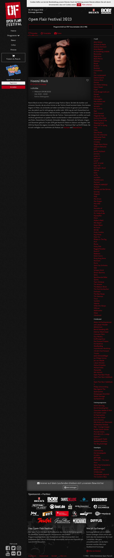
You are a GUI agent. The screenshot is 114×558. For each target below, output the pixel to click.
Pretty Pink (97, 246)
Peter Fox (97, 237)
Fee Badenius (98, 344)
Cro (95, 73)
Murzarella (97, 370)
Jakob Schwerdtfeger (101, 356)
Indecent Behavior (100, 147)
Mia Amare (97, 199)
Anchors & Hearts (100, 44)
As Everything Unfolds (101, 52)
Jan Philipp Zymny (100, 358)
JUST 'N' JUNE (99, 163)
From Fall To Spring (100, 125)
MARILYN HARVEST (101, 185)
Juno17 (96, 161)
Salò (95, 268)
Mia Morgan (98, 201)
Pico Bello (97, 467)
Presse (13, 50)
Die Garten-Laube (100, 413)
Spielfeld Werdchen (100, 441)
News (13, 40)
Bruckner (97, 68)
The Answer (98, 284)
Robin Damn (98, 256)
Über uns (63, 556)
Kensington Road (100, 168)
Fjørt (95, 111)
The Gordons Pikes (100, 477)
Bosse (96, 63)
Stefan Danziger (99, 396)
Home (13, 31)
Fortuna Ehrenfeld (100, 118)
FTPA (95, 128)
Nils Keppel (97, 223)
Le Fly (96, 175)
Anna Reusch (98, 49)
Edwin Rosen (98, 87)
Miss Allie (97, 204)
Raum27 (96, 251)
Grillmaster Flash (99, 137)
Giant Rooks (98, 132)
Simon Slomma (99, 272)
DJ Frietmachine (99, 415)
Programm (13, 35)
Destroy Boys (98, 80)
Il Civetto (97, 142)
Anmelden (13, 87)
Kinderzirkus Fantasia (101, 425)
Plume (96, 244)
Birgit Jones (97, 56)
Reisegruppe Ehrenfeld (101, 394)
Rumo (96, 263)
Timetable (46, 33)
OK (79, 5)
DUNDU (97, 455)
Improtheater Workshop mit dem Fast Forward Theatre (102, 350)
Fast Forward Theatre (101, 341)
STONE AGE (98, 472)
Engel (96, 89)
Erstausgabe (98, 99)
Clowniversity (98, 451)
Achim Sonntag (99, 406)
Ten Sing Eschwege (100, 444)
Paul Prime (97, 235)
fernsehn (97, 106)
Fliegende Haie (99, 116)
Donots (96, 82)
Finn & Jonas (98, 109)
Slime (96, 275)
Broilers (96, 66)
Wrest (96, 313)
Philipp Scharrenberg (101, 387)
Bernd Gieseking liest (101, 408)
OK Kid (96, 230)
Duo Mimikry (98, 337)
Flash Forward (99, 113)
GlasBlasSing (98, 346)
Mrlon (96, 218)
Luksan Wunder (99, 363)
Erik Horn (97, 97)
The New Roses (99, 294)
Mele (95, 196)
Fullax (96, 130)
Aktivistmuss (98, 327)
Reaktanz (97, 254)
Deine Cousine (99, 78)
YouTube (66, 127)
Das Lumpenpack (100, 75)
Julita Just (97, 158)
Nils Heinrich (98, 372)
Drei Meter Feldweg (100, 85)
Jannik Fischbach (99, 151)
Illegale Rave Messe (100, 144)
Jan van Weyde (99, 360)
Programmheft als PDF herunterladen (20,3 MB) (70, 27)
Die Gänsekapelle (100, 453)
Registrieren (13, 83)
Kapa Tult (97, 166)
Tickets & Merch (13, 57)
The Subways (98, 296)
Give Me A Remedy (100, 135)
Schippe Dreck (99, 270)
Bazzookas (97, 54)
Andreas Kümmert (100, 47)
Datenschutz (43, 556)
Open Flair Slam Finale (101, 375)
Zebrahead (97, 315)
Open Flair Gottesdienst (102, 465)
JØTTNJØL (97, 458)
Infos (13, 45)
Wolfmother (98, 310)
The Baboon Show (100, 287)
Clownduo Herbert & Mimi (103, 410)
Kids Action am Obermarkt (103, 422)
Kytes (95, 173)
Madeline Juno (99, 180)
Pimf (95, 242)
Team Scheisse (99, 282)
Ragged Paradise (99, 249)
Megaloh (97, 194)
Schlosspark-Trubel (100, 439)
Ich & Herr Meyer (99, 417)
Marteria (96, 187)
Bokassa (96, 61)
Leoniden (97, 177)
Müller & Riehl (98, 220)
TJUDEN (97, 301)
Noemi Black (98, 225)
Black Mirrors (98, 59)
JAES (95, 149)
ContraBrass (98, 70)
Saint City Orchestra (101, 265)
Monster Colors (99, 432)
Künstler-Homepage (38, 84)
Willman (97, 308)
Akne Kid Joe (98, 42)
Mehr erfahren (87, 5)
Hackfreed (97, 140)
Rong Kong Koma (100, 258)
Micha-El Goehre (99, 365)
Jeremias (97, 154)
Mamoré (97, 182)
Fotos (57, 33)
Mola (95, 206)
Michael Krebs (98, 368)
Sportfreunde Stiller (100, 277)
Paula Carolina (99, 232)
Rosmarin (97, 261)
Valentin (96, 303)
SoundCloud (77, 127)
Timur (96, 299)
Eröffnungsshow (99, 339)
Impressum (32, 556)
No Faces (97, 227)
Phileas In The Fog (100, 239)
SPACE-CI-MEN (99, 470)
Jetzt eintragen (70, 487)
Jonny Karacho (99, 420)
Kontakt (54, 556)
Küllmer (96, 170)
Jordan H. (97, 156)
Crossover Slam (99, 334)
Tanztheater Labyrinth (101, 474)
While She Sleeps (100, 306)
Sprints (96, 280)
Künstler (32, 33)
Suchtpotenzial (99, 399)
